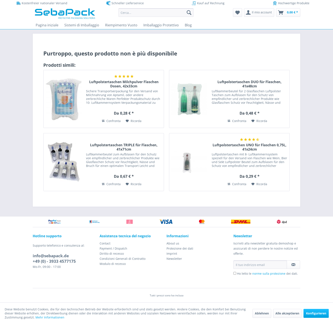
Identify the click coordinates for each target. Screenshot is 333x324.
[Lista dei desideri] (237, 12)
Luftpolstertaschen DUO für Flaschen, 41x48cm (249, 84)
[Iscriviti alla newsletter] (293, 264)
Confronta (111, 121)
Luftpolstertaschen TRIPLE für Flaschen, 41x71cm (124, 147)
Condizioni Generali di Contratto (122, 259)
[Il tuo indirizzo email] (260, 264)
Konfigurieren (316, 313)
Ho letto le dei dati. (267, 273)
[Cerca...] (156, 12)
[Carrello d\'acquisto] (288, 12)
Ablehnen (262, 313)
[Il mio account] (259, 12)
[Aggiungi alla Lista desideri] (133, 121)
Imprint (171, 254)
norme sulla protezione (268, 273)
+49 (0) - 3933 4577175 (54, 261)
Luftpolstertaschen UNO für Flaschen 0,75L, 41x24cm (249, 147)
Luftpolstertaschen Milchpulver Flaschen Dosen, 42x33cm (124, 84)
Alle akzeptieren (287, 313)
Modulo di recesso (113, 264)
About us (172, 243)
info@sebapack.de (51, 256)
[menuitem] (156, 12)
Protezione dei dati (179, 248)
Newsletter (174, 259)
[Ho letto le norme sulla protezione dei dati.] (234, 273)
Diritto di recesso (112, 254)
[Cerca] (189, 12)
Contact (105, 243)
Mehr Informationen (49, 317)
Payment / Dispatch (113, 248)
